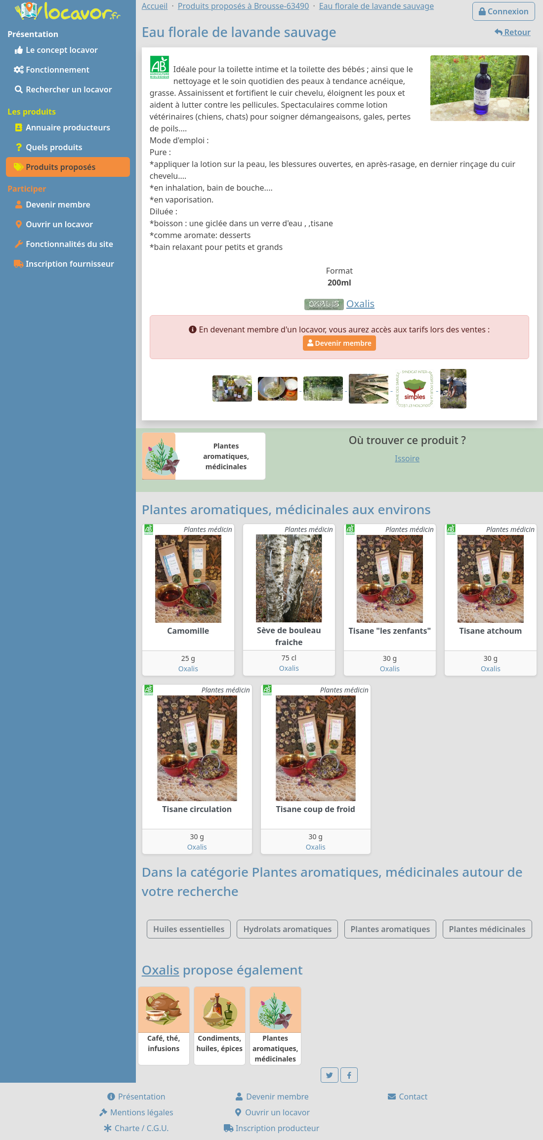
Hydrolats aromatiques (287, 929)
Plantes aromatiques (390, 929)
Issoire (407, 458)
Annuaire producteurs (62, 127)
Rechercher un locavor (63, 89)
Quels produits (48, 147)
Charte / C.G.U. (136, 1128)
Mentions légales (135, 1112)
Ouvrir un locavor (53, 224)
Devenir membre (52, 204)
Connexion (504, 11)
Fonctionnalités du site (63, 244)
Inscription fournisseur (64, 263)
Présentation (136, 1096)
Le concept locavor (56, 49)
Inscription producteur (272, 1128)
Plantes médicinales (487, 929)
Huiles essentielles (188, 929)
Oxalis (188, 668)
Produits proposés (54, 167)
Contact (407, 1096)
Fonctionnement (51, 69)
